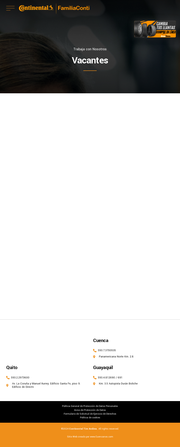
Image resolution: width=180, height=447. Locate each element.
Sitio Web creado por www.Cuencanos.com (90, 436)
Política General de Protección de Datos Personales (90, 406)
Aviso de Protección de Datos (90, 410)
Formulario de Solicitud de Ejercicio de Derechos (90, 413)
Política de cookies (90, 417)
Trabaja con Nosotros (90, 49)
